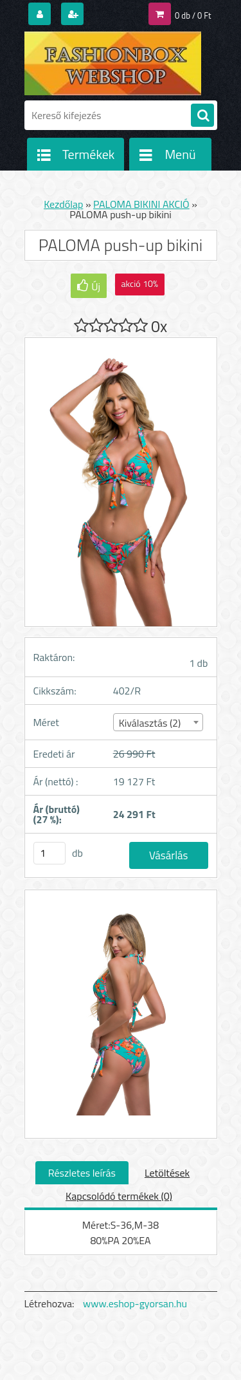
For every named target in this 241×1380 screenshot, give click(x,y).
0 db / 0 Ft (193, 15)
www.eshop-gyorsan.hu (135, 1303)
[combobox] (158, 722)
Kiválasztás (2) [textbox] (150, 723)
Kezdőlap (63, 204)
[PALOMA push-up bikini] (120, 1014)
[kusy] (49, 853)
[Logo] (112, 63)
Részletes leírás (82, 1172)
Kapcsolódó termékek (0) (119, 1196)
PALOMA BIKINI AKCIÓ (141, 204)
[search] (202, 116)
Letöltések (167, 1172)
